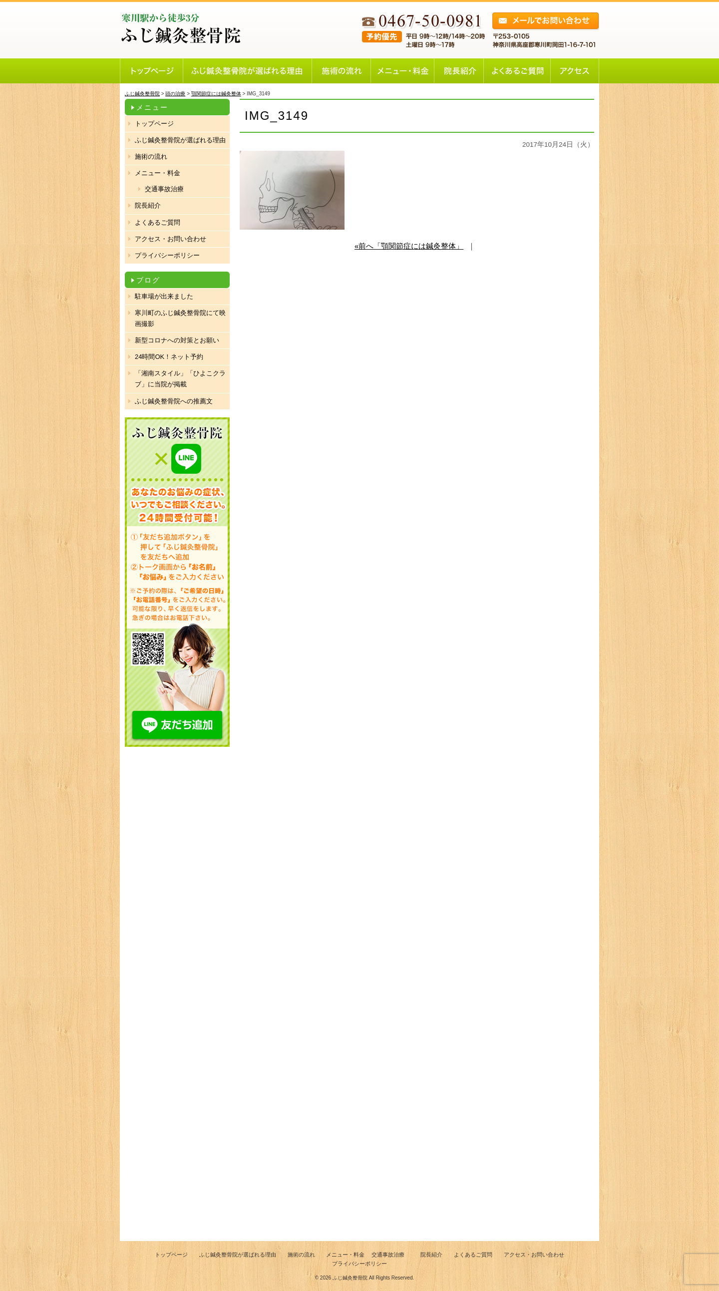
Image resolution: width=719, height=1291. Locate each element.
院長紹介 (148, 205)
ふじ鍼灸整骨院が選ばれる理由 (180, 140)
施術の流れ (151, 156)
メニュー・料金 (157, 173)
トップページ (154, 123)
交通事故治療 (164, 189)
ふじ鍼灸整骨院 (350, 1278)
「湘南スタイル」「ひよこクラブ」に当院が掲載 (180, 378)
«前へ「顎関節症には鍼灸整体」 (409, 246)
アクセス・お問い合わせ (170, 239)
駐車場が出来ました (164, 296)
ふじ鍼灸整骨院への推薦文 (174, 401)
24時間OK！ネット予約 (169, 356)
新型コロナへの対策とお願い (177, 340)
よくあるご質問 (157, 222)
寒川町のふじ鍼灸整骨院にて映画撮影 (180, 318)
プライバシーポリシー (167, 255)
